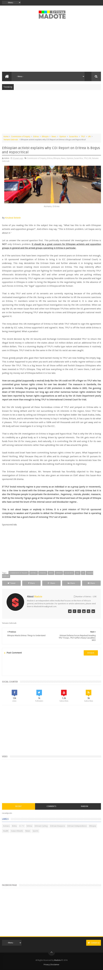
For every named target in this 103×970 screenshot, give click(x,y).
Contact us (93, 943)
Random (84, 806)
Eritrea (36, 136)
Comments (51, 806)
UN (89, 136)
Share (31, 583)
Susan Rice (73, 136)
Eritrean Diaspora (57, 826)
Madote (57, 960)
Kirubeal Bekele (13, 217)
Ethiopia (45, 136)
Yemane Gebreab (11, 139)
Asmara (6, 826)
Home (6, 136)
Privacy (47, 964)
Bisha (14, 826)
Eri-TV (21, 826)
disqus (90, 653)
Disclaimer (55, 964)
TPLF (83, 136)
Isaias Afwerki (17, 831)
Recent (18, 806)
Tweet (11, 583)
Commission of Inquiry (20, 136)
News (54, 136)
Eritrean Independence (77, 826)
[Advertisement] (51, 47)
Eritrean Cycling (41, 826)
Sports (35, 831)
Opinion (62, 136)
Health (5, 831)
